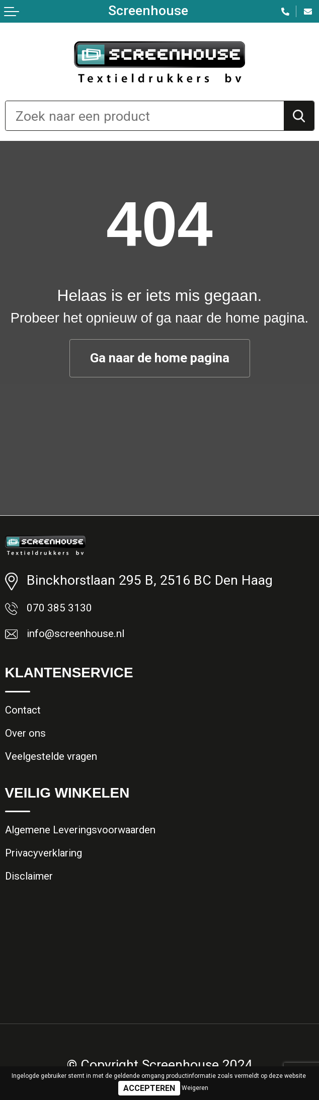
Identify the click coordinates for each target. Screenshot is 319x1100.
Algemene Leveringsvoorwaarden (100, 853)
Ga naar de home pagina (159, 358)
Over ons (30, 748)
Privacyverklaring (54, 881)
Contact (28, 720)
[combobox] (145, 115)
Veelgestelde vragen (62, 775)
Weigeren (195, 1087)
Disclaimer (35, 909)
